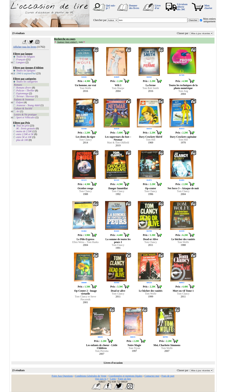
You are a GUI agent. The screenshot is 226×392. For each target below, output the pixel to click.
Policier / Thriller (25, 90)
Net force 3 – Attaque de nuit (183, 188)
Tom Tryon (134, 348)
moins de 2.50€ (24, 131)
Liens (113, 378)
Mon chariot (208, 6)
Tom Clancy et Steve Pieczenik (85, 298)
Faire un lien (124, 378)
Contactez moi (151, 376)
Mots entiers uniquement (209, 20)
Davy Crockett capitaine (183, 136)
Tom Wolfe (85, 88)
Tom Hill (150, 139)
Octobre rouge (85, 188)
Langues (20, 62)
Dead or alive (118, 290)
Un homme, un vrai (85, 85)
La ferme (151, 85)
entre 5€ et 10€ (24, 137)
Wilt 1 (118, 85)
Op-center (150, 188)
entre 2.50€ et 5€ (25, 134)
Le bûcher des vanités (183, 239)
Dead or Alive (150, 239)
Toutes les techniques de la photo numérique (183, 86)
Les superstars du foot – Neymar (118, 138)
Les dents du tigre (85, 136)
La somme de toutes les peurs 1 (117, 240)
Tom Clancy (85, 139)
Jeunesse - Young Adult (28, 105)
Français (21, 59)
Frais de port (167, 376)
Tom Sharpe (118, 88)
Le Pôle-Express (85, 239)
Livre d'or (158, 6)
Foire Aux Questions (62, 376)
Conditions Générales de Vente (90, 376)
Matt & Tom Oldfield (118, 142)
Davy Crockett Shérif (150, 136)
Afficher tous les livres (24, 46)
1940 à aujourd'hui (26, 73)
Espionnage (22, 93)
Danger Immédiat (118, 188)
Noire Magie (134, 345)
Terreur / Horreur (25, 96)
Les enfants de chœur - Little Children (101, 346)
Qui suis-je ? (111, 6)
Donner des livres (134, 6)
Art (17, 111)
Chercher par (100, 20)
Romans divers (23, 87)
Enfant (19, 102)
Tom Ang (183, 91)
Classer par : (183, 33)
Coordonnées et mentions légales (125, 376)
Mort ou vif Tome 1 (183, 290)
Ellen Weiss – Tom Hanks (85, 242)
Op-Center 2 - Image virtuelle (85, 292)
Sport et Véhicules (25, 117)
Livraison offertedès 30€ (182, 7)
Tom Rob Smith (150, 88)
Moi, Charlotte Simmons (166, 345)
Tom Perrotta (101, 351)
